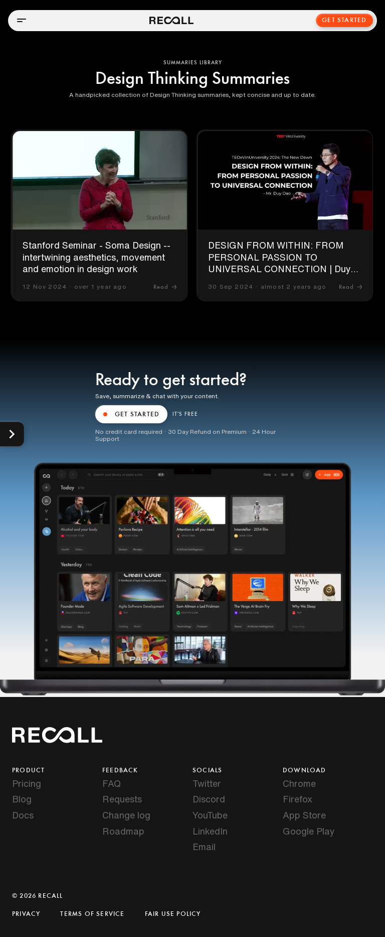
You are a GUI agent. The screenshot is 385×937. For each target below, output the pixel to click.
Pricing (26, 783)
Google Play (309, 831)
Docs (23, 814)
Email (204, 846)
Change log (126, 814)
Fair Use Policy (173, 914)
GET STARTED (131, 414)
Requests (122, 798)
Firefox (297, 798)
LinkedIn (210, 831)
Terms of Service (92, 914)
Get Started (344, 20)
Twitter (206, 783)
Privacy (26, 914)
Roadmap (123, 831)
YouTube (210, 814)
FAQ (111, 783)
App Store (304, 814)
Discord (208, 798)
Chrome (299, 783)
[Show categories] (12, 434)
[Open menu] (21, 20)
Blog (22, 798)
